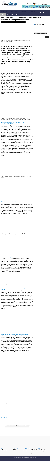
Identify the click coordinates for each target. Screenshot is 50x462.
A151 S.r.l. (34, 457)
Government (27, 448)
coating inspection (21, 425)
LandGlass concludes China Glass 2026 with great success (6, 450)
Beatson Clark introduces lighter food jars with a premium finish (43, 450)
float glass (28, 425)
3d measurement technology (12, 425)
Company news (15, 448)
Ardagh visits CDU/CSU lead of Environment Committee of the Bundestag (31, 450)
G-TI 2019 (23, 22)
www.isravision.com (5, 419)
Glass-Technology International (13, 22)
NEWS (39, 448)
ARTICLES (3, 22)
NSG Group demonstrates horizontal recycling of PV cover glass (18, 450)
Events (2, 448)
